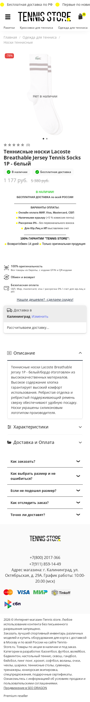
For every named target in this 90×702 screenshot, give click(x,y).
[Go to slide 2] (47, 138)
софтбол (52, 661)
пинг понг (25, 661)
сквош (57, 656)
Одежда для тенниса (73, 28)
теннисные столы (41, 665)
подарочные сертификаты (52, 674)
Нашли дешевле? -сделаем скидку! (45, 299)
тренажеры (12, 670)
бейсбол (10, 661)
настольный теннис (36, 656)
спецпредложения (17, 674)
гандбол (70, 656)
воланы (65, 661)
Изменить (40, 316)
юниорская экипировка (39, 670)
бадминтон (12, 656)
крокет (39, 661)
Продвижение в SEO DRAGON (25, 688)
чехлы (8, 665)
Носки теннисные (18, 42)
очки (76, 661)
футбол (63, 651)
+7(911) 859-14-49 (45, 564)
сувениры (62, 665)
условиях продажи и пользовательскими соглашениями (44, 681)
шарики (20, 665)
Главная (10, 37)
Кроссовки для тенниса (36, 28)
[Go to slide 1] (43, 138)
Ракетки (9, 28)
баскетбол (49, 651)
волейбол (77, 651)
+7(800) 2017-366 (45, 557)
